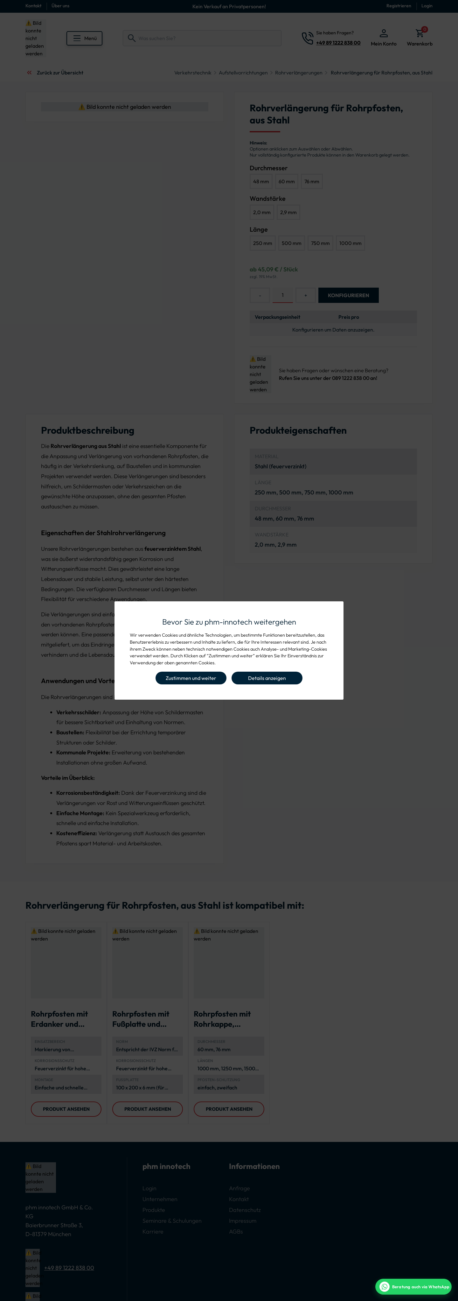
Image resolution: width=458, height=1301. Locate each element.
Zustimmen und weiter (191, 678)
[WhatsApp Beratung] (413, 1287)
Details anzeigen (267, 678)
